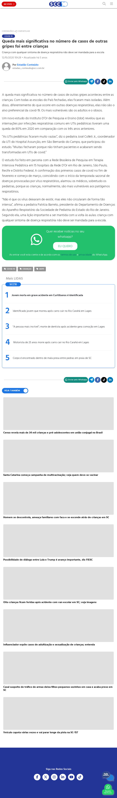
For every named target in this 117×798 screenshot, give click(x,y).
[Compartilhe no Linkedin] (110, 81)
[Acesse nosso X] (45, 777)
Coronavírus (8, 31)
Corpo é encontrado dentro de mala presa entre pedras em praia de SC (52, 358)
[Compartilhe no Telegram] (91, 81)
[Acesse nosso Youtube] (71, 777)
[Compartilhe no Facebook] (98, 81)
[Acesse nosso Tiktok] (80, 777)
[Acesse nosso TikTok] (104, 81)
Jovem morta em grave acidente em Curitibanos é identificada (47, 295)
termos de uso (68, 255)
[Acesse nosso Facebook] (37, 777)
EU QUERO (65, 246)
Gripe (40, 269)
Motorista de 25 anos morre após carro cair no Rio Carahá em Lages (51, 342)
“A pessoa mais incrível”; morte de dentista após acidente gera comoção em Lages (59, 327)
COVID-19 (9, 269)
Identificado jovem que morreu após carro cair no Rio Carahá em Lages (52, 311)
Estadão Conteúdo (27, 65)
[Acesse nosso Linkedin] (62, 777)
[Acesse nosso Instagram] (54, 777)
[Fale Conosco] (108, 776)
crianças (25, 269)
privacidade (85, 255)
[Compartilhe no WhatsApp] (76, 81)
